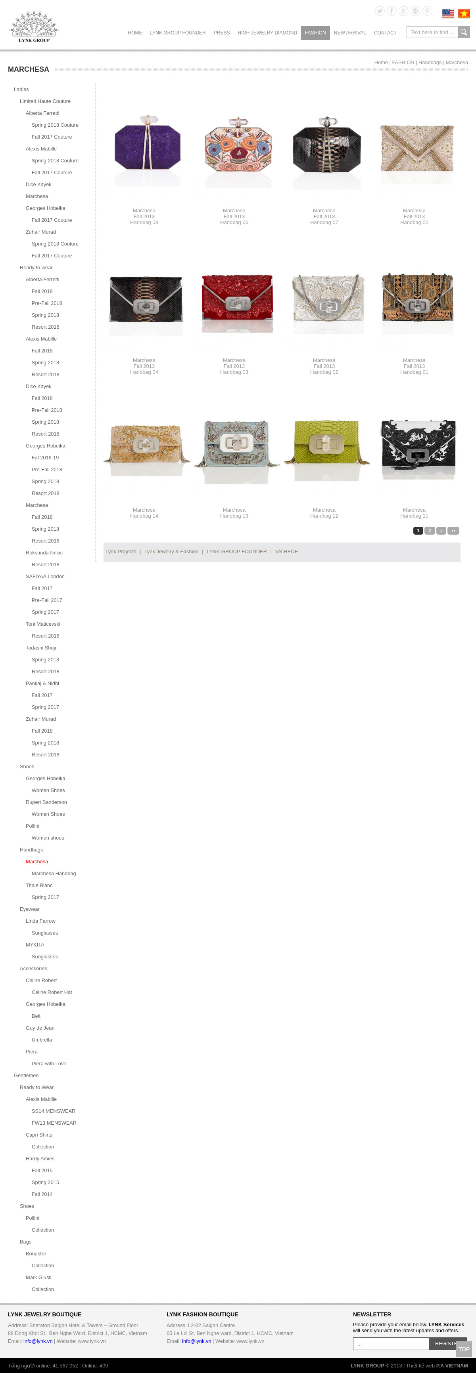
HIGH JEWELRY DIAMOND (267, 33)
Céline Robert (41, 980)
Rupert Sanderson (46, 802)
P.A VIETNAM (452, 1366)
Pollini (32, 826)
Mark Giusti (39, 1277)
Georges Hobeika (45, 208)
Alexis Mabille (41, 149)
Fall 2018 (42, 291)
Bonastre (36, 1254)
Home (135, 33)
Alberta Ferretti (43, 113)
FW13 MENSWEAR (54, 1123)
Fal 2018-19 (45, 458)
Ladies (21, 89)
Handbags (429, 62)
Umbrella (42, 1040)
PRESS (222, 33)
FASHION (315, 33)
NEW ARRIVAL (350, 33)
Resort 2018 (46, 327)
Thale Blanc (39, 885)
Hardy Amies (40, 1159)
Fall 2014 (42, 1194)
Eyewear (30, 909)
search (464, 32)
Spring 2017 (45, 612)
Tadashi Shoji (41, 648)
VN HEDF (286, 551)
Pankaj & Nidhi (42, 683)
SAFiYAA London (45, 576)
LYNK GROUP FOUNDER (178, 33)
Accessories (33, 968)
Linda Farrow (41, 921)
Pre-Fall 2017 (47, 600)
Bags (25, 1242)
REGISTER (448, 1343)
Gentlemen (26, 1075)
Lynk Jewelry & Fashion (171, 551)
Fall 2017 (42, 588)
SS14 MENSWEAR (53, 1111)
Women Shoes (48, 790)
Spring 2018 (45, 315)
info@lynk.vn (37, 1341)
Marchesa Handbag (54, 873)
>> (453, 530)
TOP (464, 1349)
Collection (43, 1147)
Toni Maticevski (43, 624)
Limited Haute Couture (45, 101)
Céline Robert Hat (52, 992)
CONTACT (385, 33)
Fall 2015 (42, 1170)
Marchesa (457, 62)
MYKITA (35, 945)
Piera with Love (49, 1063)
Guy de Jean (40, 1028)
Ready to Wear (37, 1087)
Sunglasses (45, 933)
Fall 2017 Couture (52, 137)
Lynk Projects (121, 551)
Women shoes (48, 838)
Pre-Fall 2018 (47, 303)
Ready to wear (36, 267)
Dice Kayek (39, 184)
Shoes (27, 766)
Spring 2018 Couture (55, 125)
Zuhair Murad (41, 232)
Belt (36, 1016)
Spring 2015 (45, 1182)
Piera (32, 1052)
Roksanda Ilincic (44, 553)
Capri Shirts (39, 1135)
